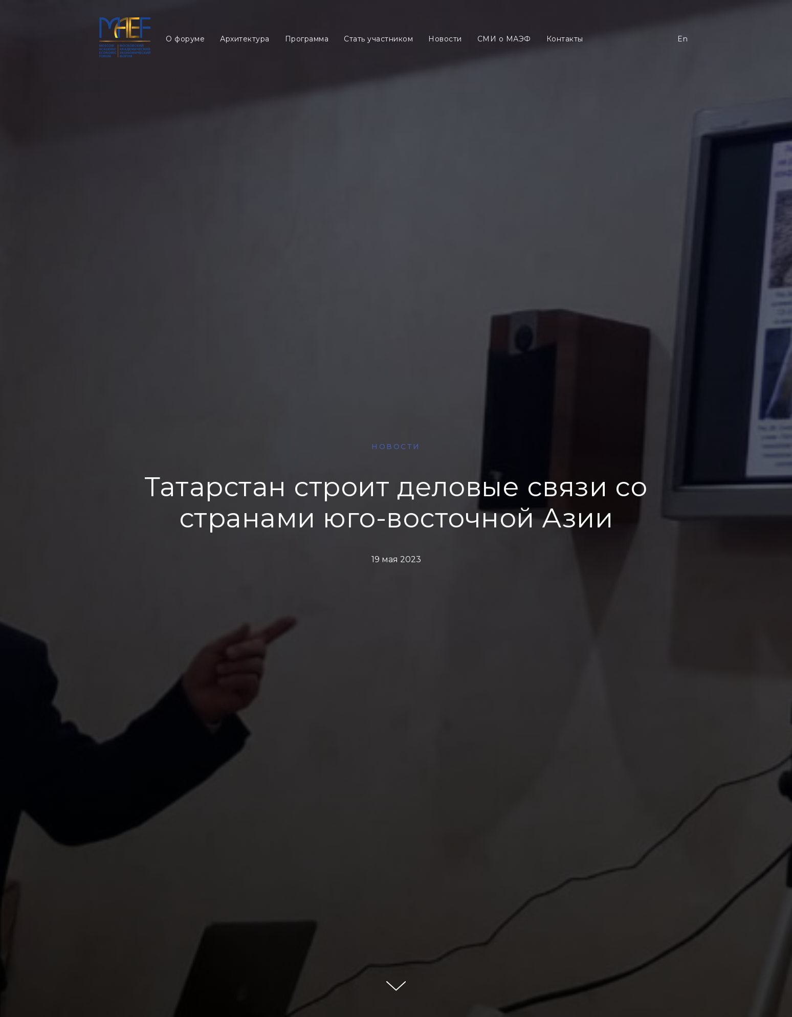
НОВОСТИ (396, 446)
